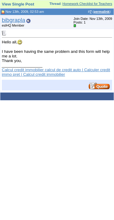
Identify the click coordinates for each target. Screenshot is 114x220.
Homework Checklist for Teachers (87, 4)
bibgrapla (13, 20)
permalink (101, 11)
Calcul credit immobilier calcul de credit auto (41, 70)
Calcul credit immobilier (44, 74)
